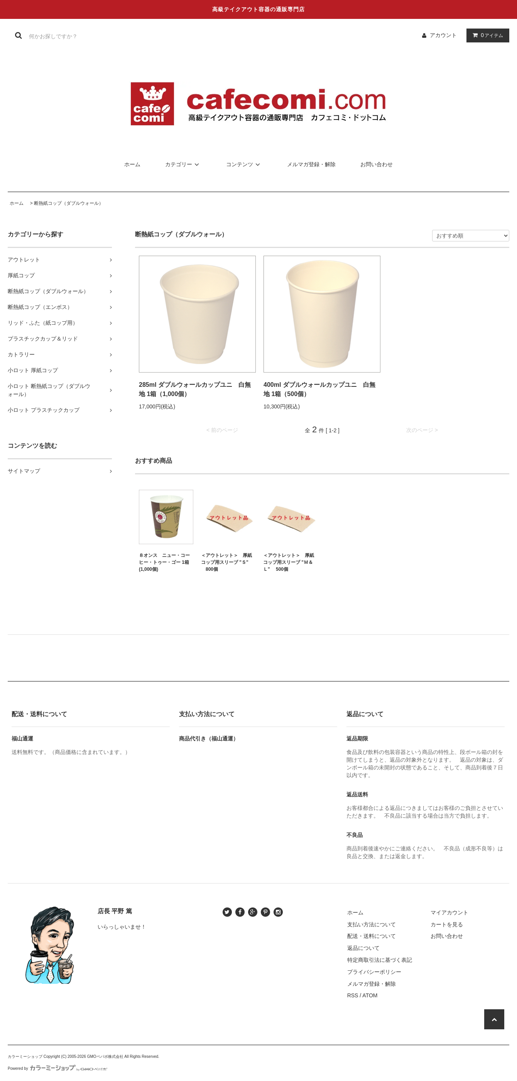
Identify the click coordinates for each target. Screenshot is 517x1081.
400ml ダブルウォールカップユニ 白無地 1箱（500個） (319, 389)
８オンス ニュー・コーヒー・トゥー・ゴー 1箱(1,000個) (164, 562)
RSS (352, 995)
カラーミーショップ (25, 1056)
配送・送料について (371, 936)
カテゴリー (183, 164)
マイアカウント (449, 912)
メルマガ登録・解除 (311, 164)
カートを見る (447, 924)
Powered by (57, 1068)
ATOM (369, 995)
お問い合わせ (376, 164)
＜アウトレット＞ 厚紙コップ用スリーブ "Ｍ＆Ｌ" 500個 (288, 562)
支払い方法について (371, 924)
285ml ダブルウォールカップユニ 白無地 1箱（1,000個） (195, 389)
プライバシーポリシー (374, 972)
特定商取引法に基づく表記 (379, 960)
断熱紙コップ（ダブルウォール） (68, 203)
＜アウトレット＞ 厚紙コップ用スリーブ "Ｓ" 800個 (226, 562)
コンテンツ (244, 164)
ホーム (132, 164)
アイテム (486, 35)
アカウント (443, 35)
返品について (363, 948)
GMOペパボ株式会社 (105, 1056)
